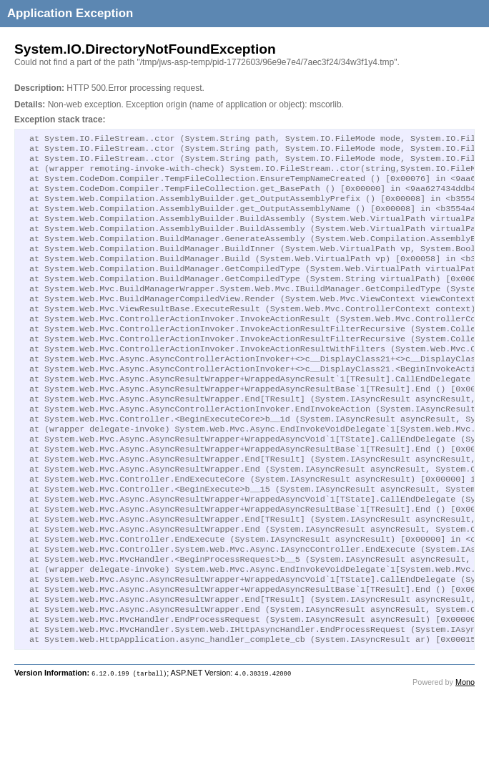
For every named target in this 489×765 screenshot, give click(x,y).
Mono (465, 755)
